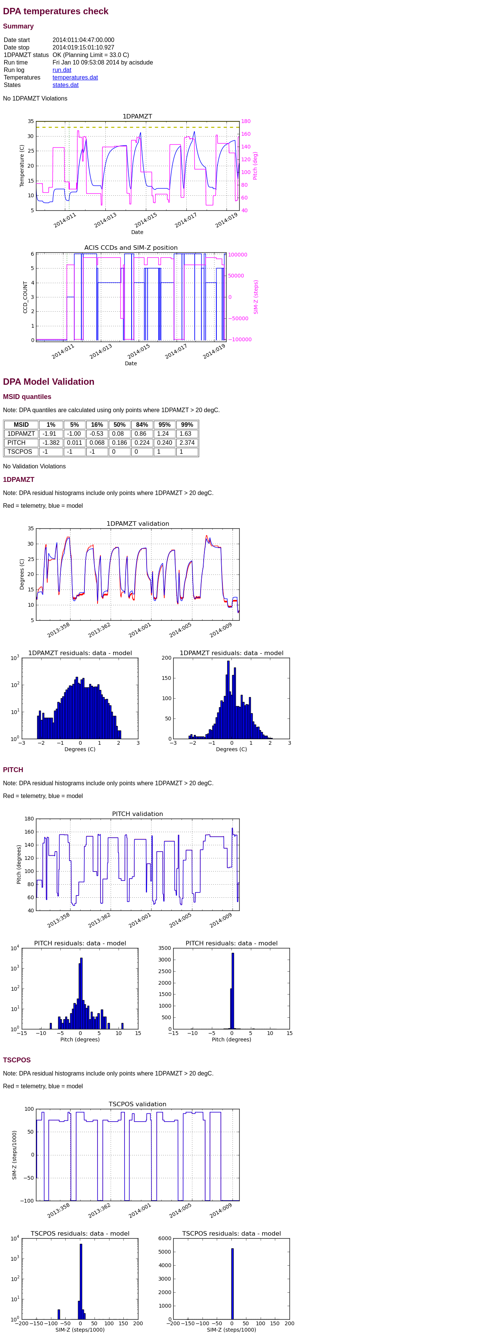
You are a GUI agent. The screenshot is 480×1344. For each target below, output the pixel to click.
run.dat (61, 70)
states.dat (65, 85)
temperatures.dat (75, 77)
